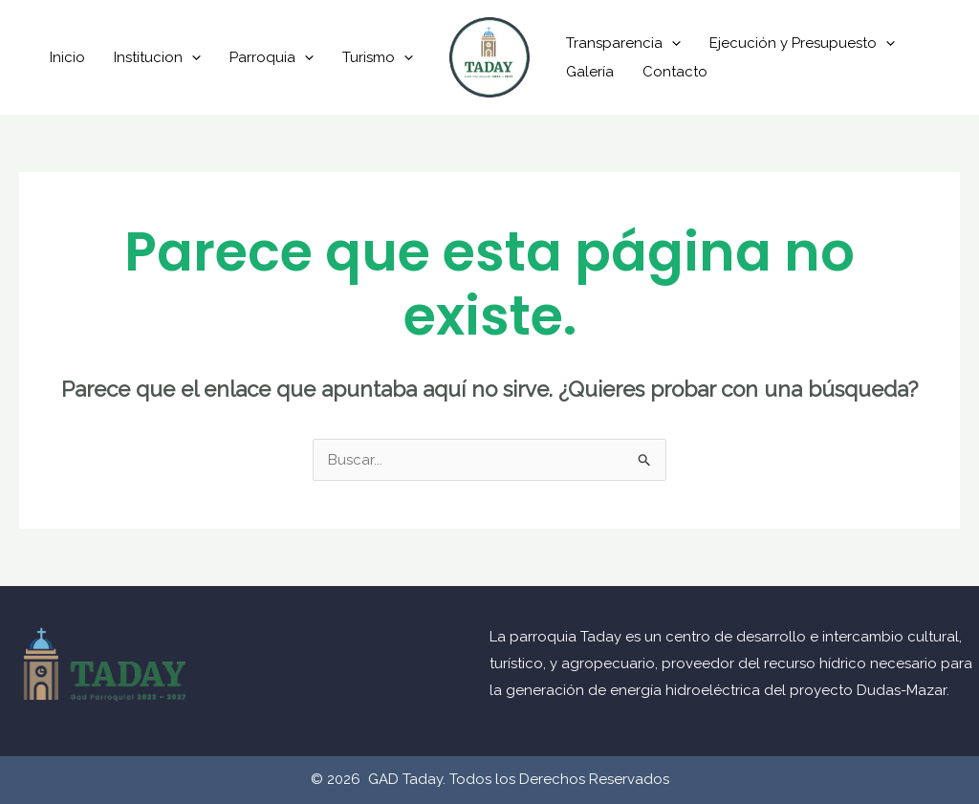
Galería (590, 71)
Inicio (67, 57)
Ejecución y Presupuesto (802, 43)
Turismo (377, 57)
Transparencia (623, 43)
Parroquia (271, 57)
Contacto (674, 71)
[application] (192, 57)
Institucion (157, 57)
